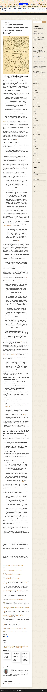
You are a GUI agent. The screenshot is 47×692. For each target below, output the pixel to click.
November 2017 (36, 158)
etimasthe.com (6, 543)
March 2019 (35, 120)
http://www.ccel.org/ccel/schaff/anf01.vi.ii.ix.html (12, 590)
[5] (3, 577)
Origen (4, 121)
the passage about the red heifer (18, 341)
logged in (10, 683)
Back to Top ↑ (43, 690)
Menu (2, 13)
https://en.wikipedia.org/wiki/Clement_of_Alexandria (13, 565)
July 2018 (35, 139)
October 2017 (35, 160)
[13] (20, 327)
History (5, 18)
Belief (34, 169)
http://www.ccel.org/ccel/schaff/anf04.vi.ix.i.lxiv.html (12, 574)
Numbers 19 (23, 405)
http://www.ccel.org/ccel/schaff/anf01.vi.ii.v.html (17, 628)
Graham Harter (36, 50)
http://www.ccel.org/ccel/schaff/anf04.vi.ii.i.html (12, 570)
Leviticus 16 (7, 406)
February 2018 (36, 151)
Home (2, 18)
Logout (34, 191)
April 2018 (35, 146)
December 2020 (36, 88)
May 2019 (35, 116)
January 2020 (36, 97)
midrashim (24, 414)
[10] (6, 213)
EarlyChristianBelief (7, 647)
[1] (20, 93)
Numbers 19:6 (6, 347)
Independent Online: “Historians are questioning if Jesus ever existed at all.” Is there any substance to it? (39, 66)
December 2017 (36, 155)
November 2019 (36, 102)
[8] (3, 595)
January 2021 (36, 85)
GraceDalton (35, 63)
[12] (18, 248)
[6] (16, 139)
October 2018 (35, 132)
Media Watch (35, 174)
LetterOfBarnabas (15, 647)
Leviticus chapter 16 (14, 354)
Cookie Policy (25, 10)
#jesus (16, 646)
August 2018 (35, 137)
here (4, 354)
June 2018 (35, 141)
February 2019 (36, 123)
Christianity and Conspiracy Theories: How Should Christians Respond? (39, 30)
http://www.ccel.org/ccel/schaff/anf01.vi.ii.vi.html (17, 631)
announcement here (7, 549)
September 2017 (36, 162)
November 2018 (36, 130)
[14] (18, 369)
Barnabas (26, 646)
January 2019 (36, 125)
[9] (22, 207)
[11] (19, 240)
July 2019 (35, 111)
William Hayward (36, 60)
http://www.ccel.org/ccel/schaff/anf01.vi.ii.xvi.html (17, 599)
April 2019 (35, 118)
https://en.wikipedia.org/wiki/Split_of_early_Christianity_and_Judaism (16, 618)
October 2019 (35, 104)
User (34, 188)
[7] (17, 187)
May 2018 (35, 144)
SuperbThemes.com (21, 690)
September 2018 (36, 134)
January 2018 (36, 153)
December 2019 (36, 99)
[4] (14, 122)
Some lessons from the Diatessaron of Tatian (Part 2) (39, 75)
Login (34, 186)
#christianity (8, 646)
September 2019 (36, 106)
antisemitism (21, 646)
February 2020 (36, 95)
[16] (23, 517)
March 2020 (35, 92)
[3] (3, 570)
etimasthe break (36, 43)
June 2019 (35, 113)
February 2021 (36, 83)
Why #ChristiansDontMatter (38, 37)
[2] (18, 110)
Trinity (21, 647)
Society (34, 176)
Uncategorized (36, 179)
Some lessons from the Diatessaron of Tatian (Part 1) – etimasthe (39, 72)
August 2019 (35, 109)
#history (12, 646)
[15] (23, 481)
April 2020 (35, 90)
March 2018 (35, 148)
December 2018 (36, 127)
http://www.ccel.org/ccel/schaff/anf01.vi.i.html (11, 578)
